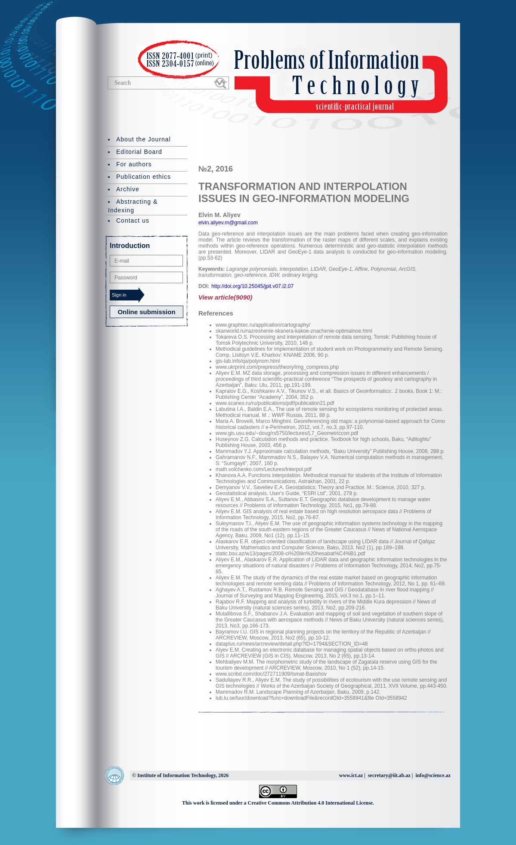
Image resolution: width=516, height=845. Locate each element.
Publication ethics (143, 176)
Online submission (146, 311)
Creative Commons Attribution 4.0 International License (310, 803)
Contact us (132, 220)
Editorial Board (139, 151)
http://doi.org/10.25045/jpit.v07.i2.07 (252, 286)
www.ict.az (351, 775)
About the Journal (143, 139)
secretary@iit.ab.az (389, 775)
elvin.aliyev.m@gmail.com (228, 223)
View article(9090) (225, 297)
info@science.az (433, 775)
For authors (134, 164)
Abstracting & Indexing (133, 206)
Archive (127, 189)
